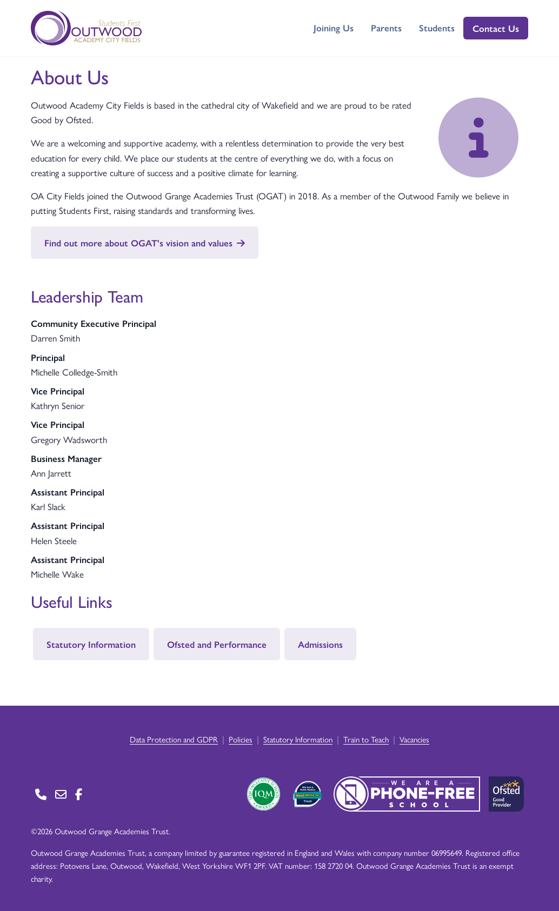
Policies (240, 739)
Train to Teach (366, 739)
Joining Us (334, 27)
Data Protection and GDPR (174, 739)
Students (437, 27)
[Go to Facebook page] (78, 794)
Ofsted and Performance (217, 644)
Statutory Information (91, 644)
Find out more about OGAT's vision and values (144, 242)
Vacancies (414, 739)
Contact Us (496, 28)
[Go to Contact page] (40, 794)
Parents (386, 27)
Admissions (320, 644)
